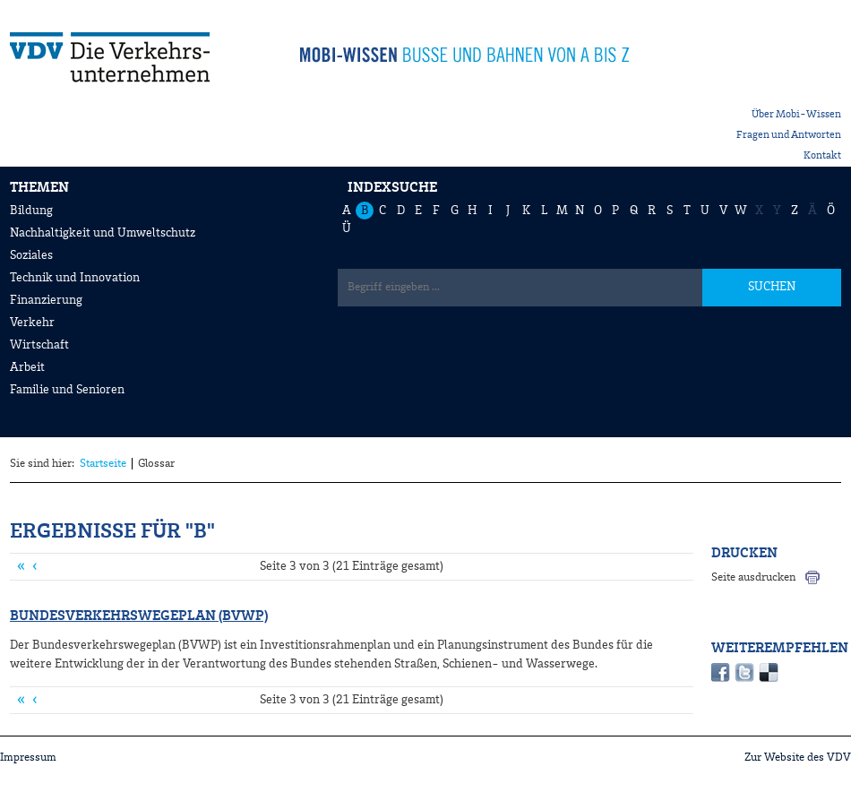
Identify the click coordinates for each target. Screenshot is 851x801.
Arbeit (27, 367)
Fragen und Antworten (788, 135)
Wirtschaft (39, 345)
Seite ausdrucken (753, 577)
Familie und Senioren (67, 389)
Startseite (103, 463)
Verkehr (32, 322)
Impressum (28, 757)
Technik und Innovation (75, 277)
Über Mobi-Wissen (796, 114)
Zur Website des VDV (797, 757)
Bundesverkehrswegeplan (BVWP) (139, 616)
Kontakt (822, 156)
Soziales (31, 255)
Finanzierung (46, 300)
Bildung (31, 210)
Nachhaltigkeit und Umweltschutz (102, 233)
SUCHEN (771, 286)
